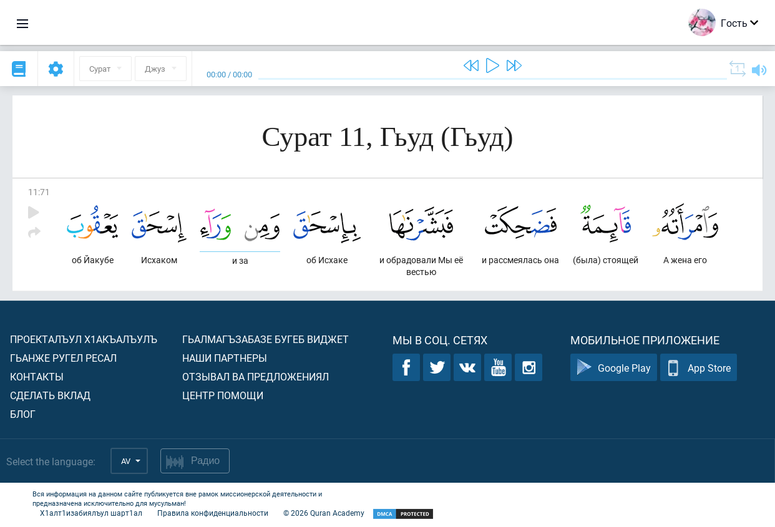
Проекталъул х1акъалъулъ (83, 339)
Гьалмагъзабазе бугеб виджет (265, 339)
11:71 (39, 192)
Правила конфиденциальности (212, 513)
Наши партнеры (224, 357)
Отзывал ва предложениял (255, 376)
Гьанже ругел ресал (63, 357)
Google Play (614, 367)
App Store (698, 367)
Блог (23, 413)
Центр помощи (222, 395)
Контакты (37, 376)
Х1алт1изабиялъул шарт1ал (91, 513)
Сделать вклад (50, 395)
